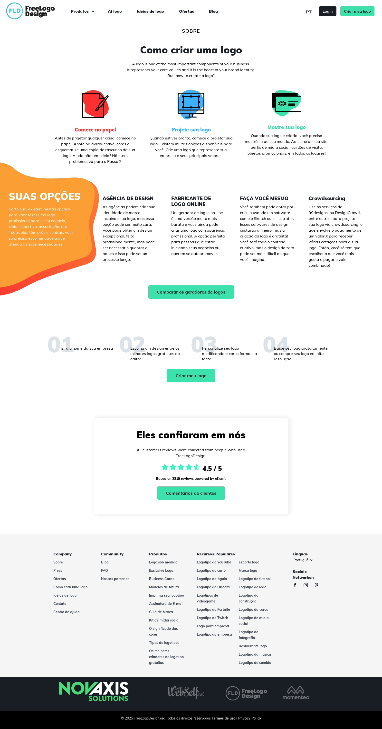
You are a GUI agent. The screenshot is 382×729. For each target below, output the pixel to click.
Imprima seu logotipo (166, 595)
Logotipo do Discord (213, 587)
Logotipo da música (255, 654)
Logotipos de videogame (207, 598)
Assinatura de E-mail (166, 603)
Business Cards (161, 579)
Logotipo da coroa (253, 609)
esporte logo (249, 562)
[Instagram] (308, 586)
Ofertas (186, 11)
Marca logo (248, 570)
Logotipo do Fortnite (213, 609)
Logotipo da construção (248, 598)
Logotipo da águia (212, 579)
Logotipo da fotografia (248, 635)
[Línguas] (303, 560)
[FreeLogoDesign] (43, 11)
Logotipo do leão (252, 587)
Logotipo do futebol (255, 579)
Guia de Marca (161, 612)
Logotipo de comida (255, 662)
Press (57, 570)
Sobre (58, 562)
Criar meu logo (357, 11)
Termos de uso (223, 718)
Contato (59, 603)
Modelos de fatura (164, 587)
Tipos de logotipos (164, 642)
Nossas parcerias (115, 579)
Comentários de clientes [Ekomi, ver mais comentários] (191, 493)
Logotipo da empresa (214, 634)
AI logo (115, 11)
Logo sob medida (163, 562)
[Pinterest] (319, 586)
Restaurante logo (253, 646)
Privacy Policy (249, 718)
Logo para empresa (213, 626)
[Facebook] (297, 586)
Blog (213, 11)
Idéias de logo (150, 11)
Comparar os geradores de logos (191, 292)
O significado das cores (163, 631)
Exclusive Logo (161, 570)
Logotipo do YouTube (214, 562)
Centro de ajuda (66, 612)
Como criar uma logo (70, 587)
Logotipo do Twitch (212, 618)
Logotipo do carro (211, 570)
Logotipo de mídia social (254, 621)
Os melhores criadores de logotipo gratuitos (166, 657)
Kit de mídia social (164, 620)
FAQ (104, 570)
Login (328, 11)
